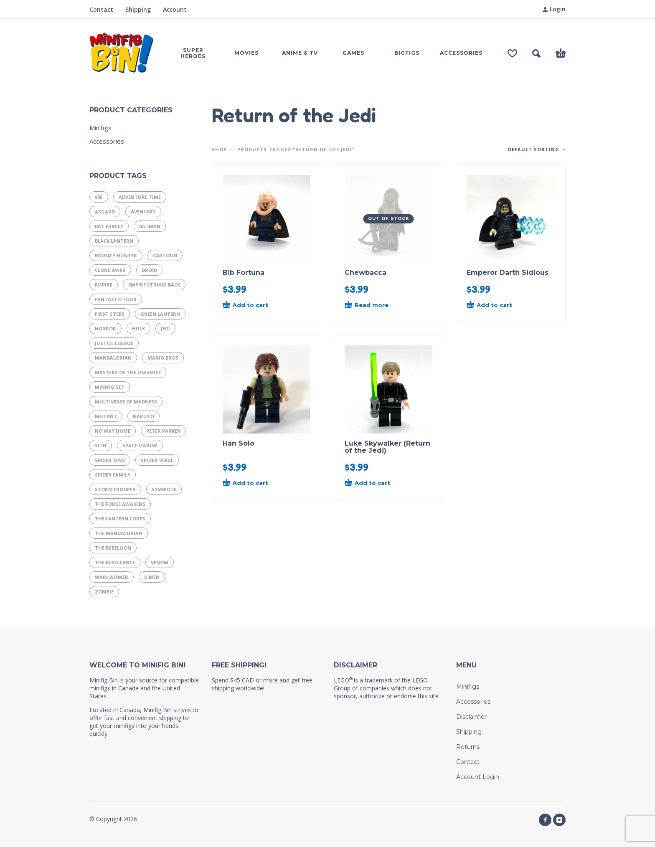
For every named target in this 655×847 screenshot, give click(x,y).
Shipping (138, 9)
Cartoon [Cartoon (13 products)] (165, 255)
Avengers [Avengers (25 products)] (143, 211)
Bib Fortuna (243, 272)
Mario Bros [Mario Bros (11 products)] (162, 358)
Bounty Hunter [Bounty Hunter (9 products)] (116, 255)
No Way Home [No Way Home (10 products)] (112, 431)
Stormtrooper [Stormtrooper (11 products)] (115, 489)
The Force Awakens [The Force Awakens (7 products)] (120, 504)
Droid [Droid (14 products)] (149, 270)
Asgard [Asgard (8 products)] (105, 211)
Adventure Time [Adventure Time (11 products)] (140, 197)
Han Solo (238, 443)
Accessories (106, 141)
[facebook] (545, 820)
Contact (101, 9)
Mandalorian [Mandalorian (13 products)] (113, 358)
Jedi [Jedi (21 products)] (165, 328)
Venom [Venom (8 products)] (159, 562)
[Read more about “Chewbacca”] (373, 305)
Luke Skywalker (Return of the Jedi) (387, 446)
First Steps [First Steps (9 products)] (109, 314)
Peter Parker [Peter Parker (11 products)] (163, 431)
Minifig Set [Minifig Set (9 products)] (109, 387)
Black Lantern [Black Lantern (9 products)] (114, 241)
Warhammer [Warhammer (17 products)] (111, 577)
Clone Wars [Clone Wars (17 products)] (110, 270)
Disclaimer (471, 716)
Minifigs (100, 128)
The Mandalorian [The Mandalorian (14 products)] (118, 533)
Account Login (477, 777)
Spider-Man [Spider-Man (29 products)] (110, 460)
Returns (468, 747)
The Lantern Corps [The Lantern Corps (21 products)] (120, 518)
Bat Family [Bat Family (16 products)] (109, 226)
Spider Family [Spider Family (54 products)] (112, 475)
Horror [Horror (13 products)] (105, 328)
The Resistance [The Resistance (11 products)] (115, 562)
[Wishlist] (512, 53)
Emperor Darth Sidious (507, 272)
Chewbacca (365, 272)
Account (175, 9)
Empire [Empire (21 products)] (103, 284)
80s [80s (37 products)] (99, 197)
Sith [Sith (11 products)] (101, 445)
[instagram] (559, 820)
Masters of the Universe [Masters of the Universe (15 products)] (128, 372)
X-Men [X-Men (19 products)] (152, 577)
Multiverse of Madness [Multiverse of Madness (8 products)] (126, 401)
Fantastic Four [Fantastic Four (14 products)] (116, 299)
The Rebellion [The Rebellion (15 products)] (113, 548)
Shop (219, 149)
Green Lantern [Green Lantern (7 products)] (160, 314)
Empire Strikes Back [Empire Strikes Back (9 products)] (154, 284)
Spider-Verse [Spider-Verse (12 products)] (157, 460)
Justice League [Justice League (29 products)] (114, 343)
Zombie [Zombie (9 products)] (104, 591)
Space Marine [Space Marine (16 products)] (139, 445)
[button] (536, 53)
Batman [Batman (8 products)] (149, 226)
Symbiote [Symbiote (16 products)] (164, 489)
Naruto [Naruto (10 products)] (143, 416)
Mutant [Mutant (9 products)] (106, 416)
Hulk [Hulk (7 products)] (138, 328)
